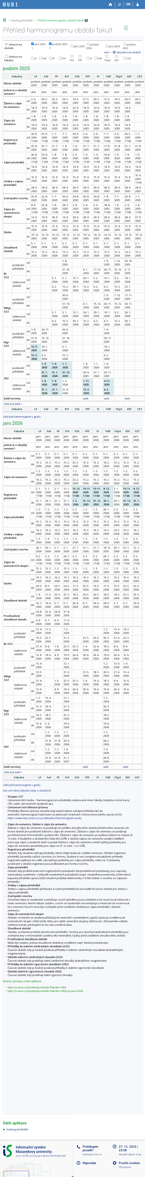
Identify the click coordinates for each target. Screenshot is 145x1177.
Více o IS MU (22, 1155)
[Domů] (110, 4)
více (106, 52)
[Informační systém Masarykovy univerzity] (10, 4)
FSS (72, 58)
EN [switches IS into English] (128, 4)
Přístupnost (125, 1167)
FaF (42, 58)
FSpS (108, 58)
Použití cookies (129, 1163)
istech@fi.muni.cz (92, 1154)
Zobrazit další (12, 404)
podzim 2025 (58, 44)
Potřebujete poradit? (90, 1148)
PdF (98, 58)
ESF (116, 58)
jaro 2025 (78, 46)
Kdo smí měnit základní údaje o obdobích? (27, 790)
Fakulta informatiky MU (53, 1155)
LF (34, 58)
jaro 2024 (112, 46)
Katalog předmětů (22, 20)
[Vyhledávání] (119, 4)
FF (52, 58)
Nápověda (89, 1163)
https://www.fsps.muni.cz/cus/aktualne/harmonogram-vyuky (45, 818)
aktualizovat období (129, 52)
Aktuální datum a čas (130, 1154)
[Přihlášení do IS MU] (137, 4)
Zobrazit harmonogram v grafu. (22, 416)
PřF (80, 58)
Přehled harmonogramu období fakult (61, 20)
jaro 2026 (38, 44)
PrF (62, 58)
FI (89, 58)
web (85, 398)
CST (127, 58)
